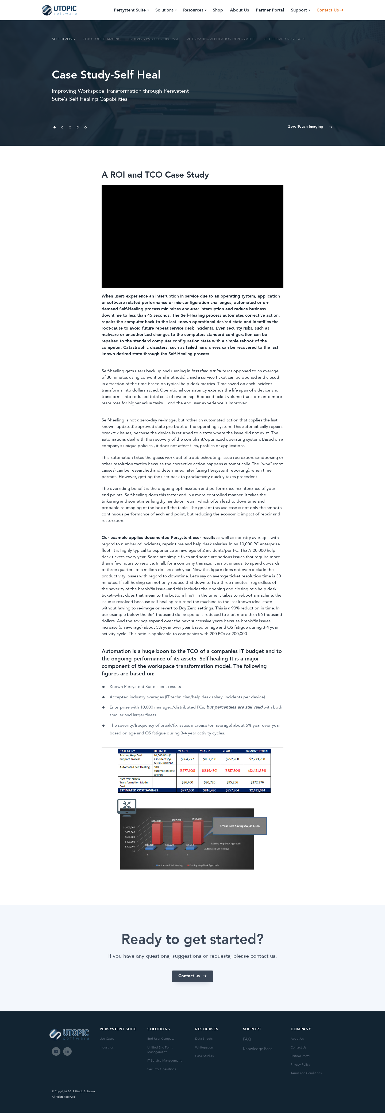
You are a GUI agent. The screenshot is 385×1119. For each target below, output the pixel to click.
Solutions (165, 10)
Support (300, 10)
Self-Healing (63, 39)
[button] (302, 127)
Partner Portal (270, 10)
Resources (194, 10)
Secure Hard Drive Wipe (284, 39)
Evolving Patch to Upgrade (153, 39)
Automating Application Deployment (221, 39)
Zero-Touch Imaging (102, 39)
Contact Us (328, 10)
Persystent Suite (131, 10)
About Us (239, 10)
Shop (218, 10)
